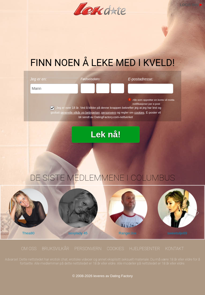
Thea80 (28, 233)
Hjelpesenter (144, 248)
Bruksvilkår (55, 248)
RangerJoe (128, 233)
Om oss (29, 248)
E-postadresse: (140, 79)
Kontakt (174, 248)
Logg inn (189, 5)
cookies (139, 112)
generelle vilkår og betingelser (80, 112)
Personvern (87, 248)
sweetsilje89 (177, 233)
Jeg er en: (38, 79)
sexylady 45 (78, 233)
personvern (108, 112)
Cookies (115, 248)
